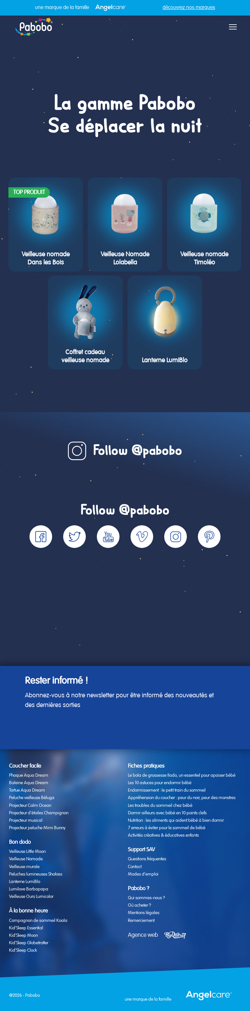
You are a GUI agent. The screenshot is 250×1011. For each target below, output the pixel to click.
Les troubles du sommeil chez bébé (160, 805)
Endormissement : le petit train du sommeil (167, 790)
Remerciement (141, 920)
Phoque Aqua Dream (28, 775)
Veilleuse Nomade (26, 859)
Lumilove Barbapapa (28, 889)
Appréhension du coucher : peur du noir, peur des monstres (181, 798)
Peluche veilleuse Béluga (31, 798)
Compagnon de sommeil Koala (38, 920)
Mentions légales (143, 913)
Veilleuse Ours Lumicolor (31, 896)
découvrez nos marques (189, 7)
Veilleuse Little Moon (27, 851)
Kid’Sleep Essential (26, 928)
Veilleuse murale (24, 867)
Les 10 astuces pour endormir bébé (159, 783)
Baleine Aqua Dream (28, 783)
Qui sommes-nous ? (146, 898)
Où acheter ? (139, 905)
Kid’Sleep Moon (23, 935)
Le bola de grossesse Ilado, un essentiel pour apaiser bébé (181, 775)
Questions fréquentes (147, 859)
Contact (135, 867)
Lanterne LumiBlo (24, 881)
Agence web (143, 935)
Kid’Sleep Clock (23, 950)
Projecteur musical (25, 820)
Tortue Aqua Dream (27, 790)
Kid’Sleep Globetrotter (28, 943)
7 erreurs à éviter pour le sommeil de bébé (166, 828)
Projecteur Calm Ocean (30, 805)
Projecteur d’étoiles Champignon (38, 813)
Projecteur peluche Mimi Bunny (37, 828)
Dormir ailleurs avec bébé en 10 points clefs (167, 813)
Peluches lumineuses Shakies (35, 874)
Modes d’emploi (143, 874)
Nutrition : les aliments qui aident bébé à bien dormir (176, 820)
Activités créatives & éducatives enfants (163, 835)
